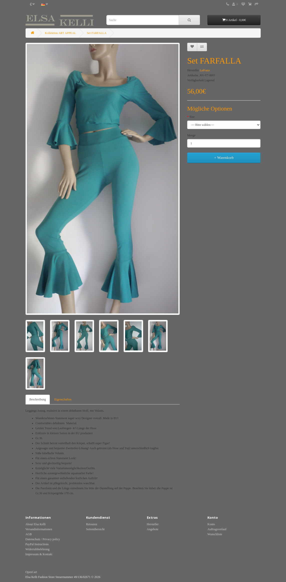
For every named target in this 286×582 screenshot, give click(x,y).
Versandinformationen (39, 529)
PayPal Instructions (37, 544)
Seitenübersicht (95, 529)
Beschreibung (38, 399)
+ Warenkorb (224, 158)
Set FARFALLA (97, 33)
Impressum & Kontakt (39, 554)
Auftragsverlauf (216, 529)
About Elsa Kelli (36, 524)
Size (192, 117)
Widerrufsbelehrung (38, 549)
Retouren (91, 524)
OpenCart (31, 572)
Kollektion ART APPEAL (60, 33)
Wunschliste (214, 534)
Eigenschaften (62, 399)
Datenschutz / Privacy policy (43, 539)
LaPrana (205, 70)
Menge (191, 135)
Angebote (153, 529)
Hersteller (153, 524)
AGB (29, 534)
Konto (211, 524)
